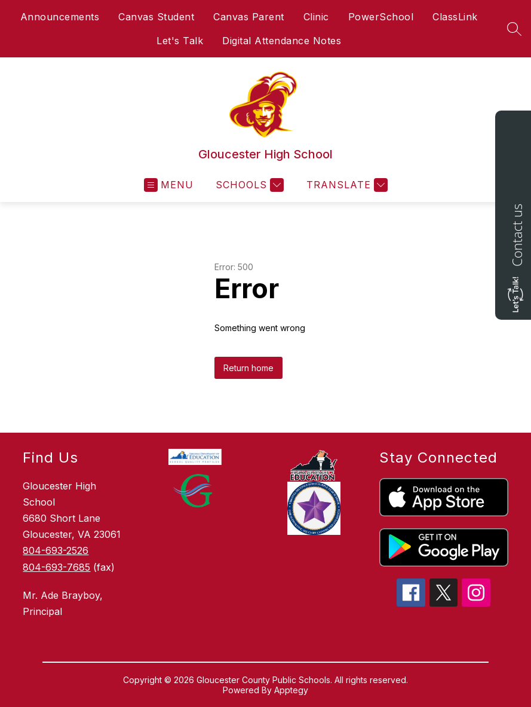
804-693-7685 (56, 567)
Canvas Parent (248, 17)
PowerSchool (381, 17)
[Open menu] (169, 184)
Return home (248, 368)
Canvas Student (156, 17)
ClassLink (455, 17)
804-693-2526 (55, 550)
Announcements (60, 17)
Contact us (516, 235)
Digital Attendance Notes (281, 41)
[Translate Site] (345, 184)
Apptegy (291, 690)
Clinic (316, 17)
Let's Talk (179, 41)
